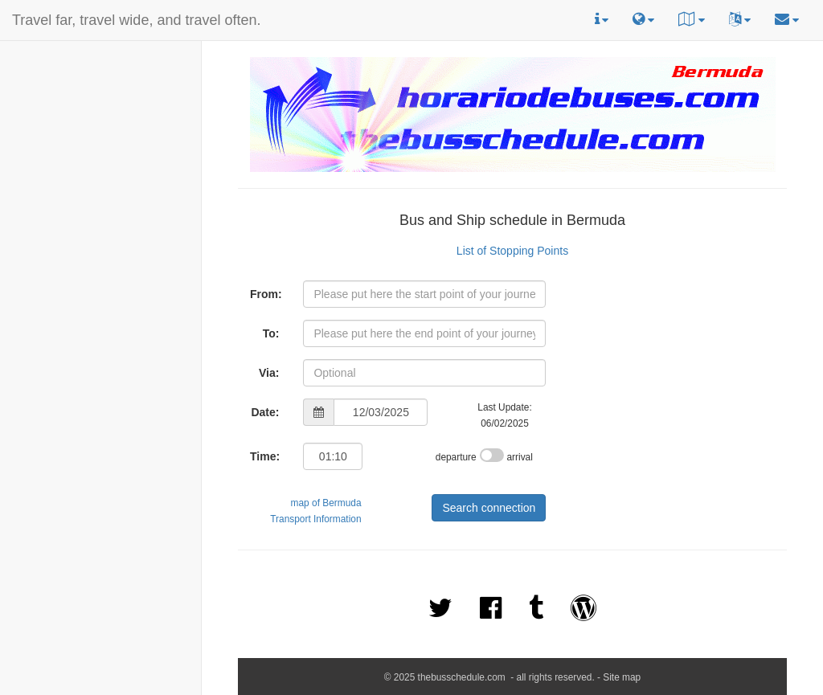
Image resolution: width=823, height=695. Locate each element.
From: (266, 294)
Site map (622, 677)
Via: (269, 372)
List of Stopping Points (512, 250)
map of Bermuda (326, 503)
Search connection (488, 507)
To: (271, 333)
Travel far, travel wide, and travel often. (136, 20)
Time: (265, 456)
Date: (265, 412)
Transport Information (315, 519)
